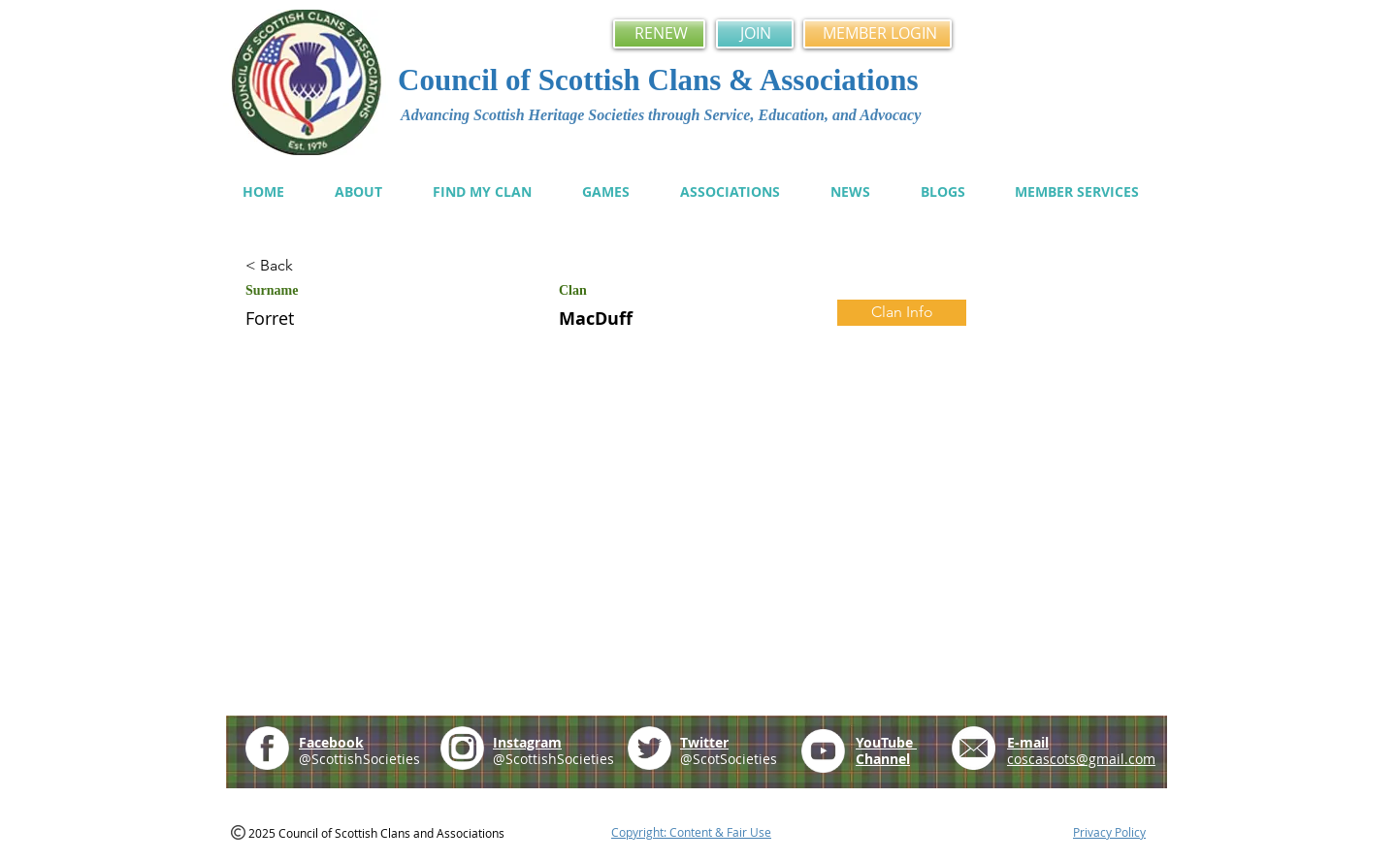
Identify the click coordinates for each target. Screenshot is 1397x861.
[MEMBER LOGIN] (877, 33)
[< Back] (314, 266)
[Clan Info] (901, 313)
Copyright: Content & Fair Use (691, 832)
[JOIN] (755, 33)
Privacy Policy (1109, 832)
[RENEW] (659, 33)
